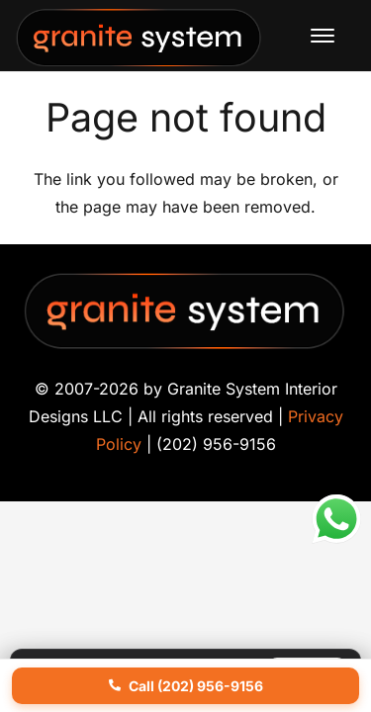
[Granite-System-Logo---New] (139, 40)
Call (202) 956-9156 (186, 685)
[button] (322, 35)
